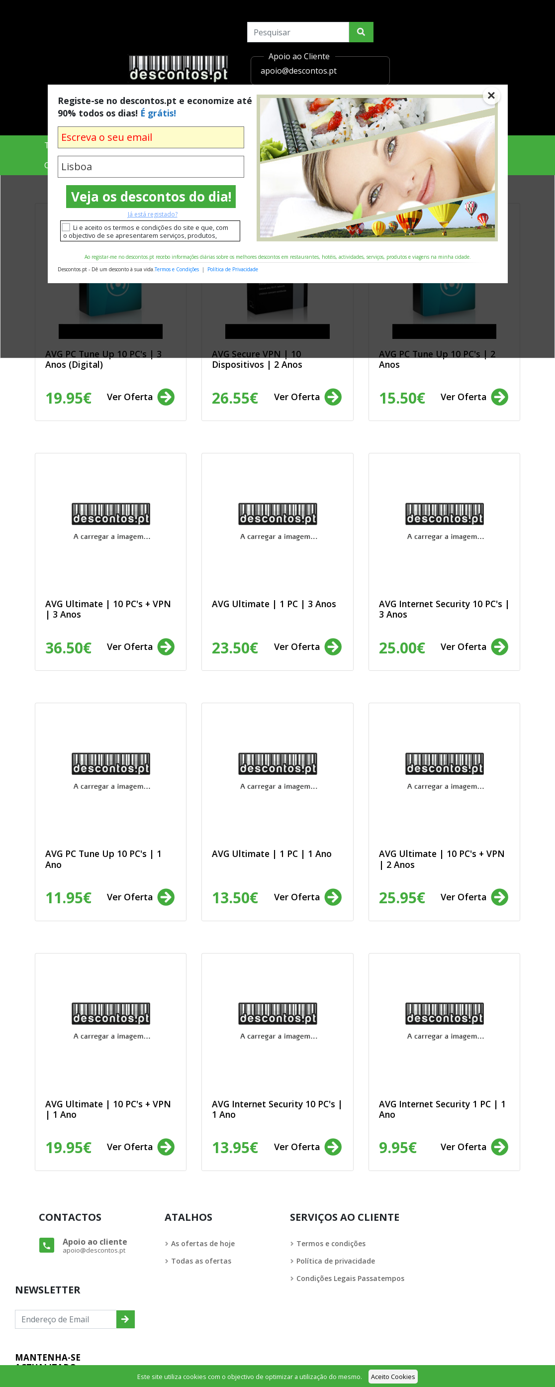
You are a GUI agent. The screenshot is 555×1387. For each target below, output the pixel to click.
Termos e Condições (177, 269)
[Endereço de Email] (65, 1319)
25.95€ (402, 897)
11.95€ (68, 897)
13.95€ (235, 1147)
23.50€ (235, 648)
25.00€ (402, 648)
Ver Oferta (141, 398)
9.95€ (398, 1147)
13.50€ (235, 897)
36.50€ (68, 648)
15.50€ (402, 398)
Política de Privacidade (232, 269)
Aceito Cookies (393, 1376)
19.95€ (68, 398)
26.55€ (235, 398)
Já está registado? (153, 214)
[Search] (298, 32)
